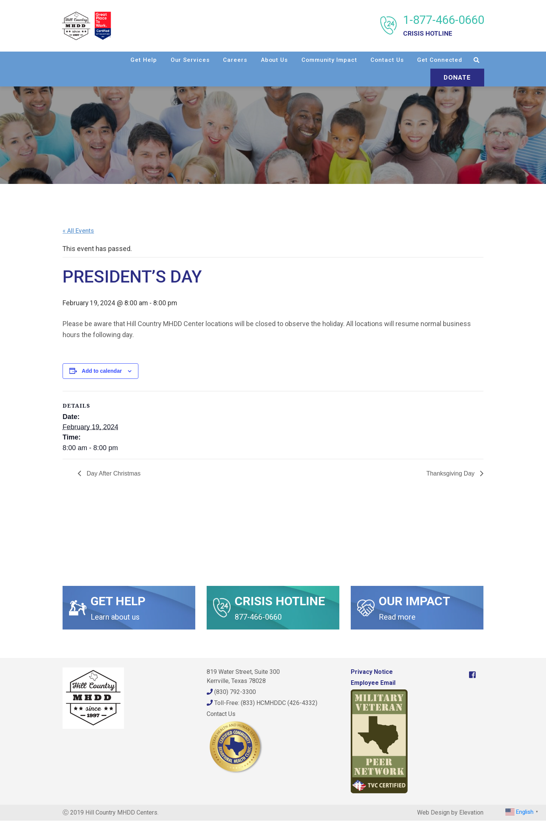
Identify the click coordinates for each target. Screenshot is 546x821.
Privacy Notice (372, 672)
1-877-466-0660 (442, 25)
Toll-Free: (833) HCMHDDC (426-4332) (262, 703)
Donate (456, 77)
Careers (234, 60)
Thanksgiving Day (451, 474)
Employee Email (373, 683)
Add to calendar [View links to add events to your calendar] (102, 371)
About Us (273, 60)
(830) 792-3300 (231, 692)
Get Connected (438, 60)
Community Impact (328, 60)
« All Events (78, 230)
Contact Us (386, 60)
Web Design (433, 812)
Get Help (143, 60)
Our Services (189, 60)
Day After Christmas (113, 474)
